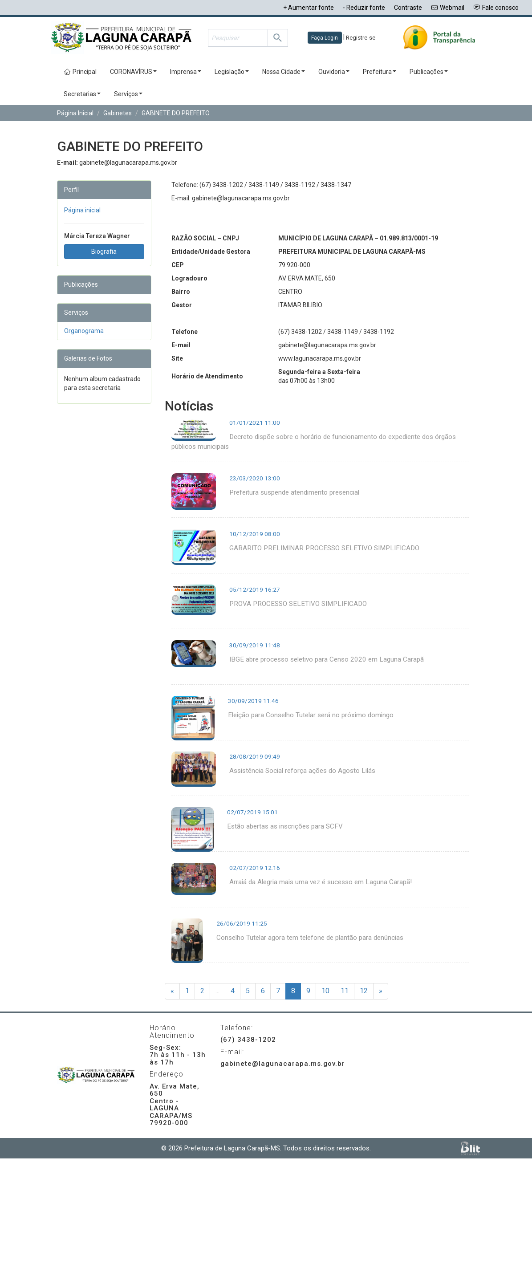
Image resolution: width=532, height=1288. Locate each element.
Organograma (84, 330)
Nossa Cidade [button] (283, 71)
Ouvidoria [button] (333, 71)
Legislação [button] (232, 71)
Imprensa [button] (185, 71)
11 (345, 991)
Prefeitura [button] (379, 71)
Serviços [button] (128, 94)
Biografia (104, 251)
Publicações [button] (429, 71)
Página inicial (82, 210)
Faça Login (324, 38)
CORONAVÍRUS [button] (133, 71)
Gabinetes (117, 113)
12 (364, 991)
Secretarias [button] (82, 94)
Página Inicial (75, 113)
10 (325, 991)
